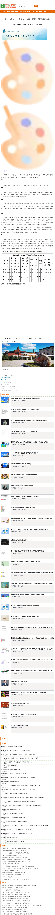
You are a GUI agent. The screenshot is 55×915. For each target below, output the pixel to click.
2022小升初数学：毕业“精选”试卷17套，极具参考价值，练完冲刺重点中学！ (21, 868)
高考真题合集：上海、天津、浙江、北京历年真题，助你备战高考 (28, 692)
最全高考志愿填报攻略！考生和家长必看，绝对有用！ (25, 496)
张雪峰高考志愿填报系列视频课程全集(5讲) (22, 485)
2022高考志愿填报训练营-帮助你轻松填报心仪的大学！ (25, 409)
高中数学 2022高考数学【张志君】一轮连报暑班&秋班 (25, 562)
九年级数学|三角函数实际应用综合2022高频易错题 (14, 857)
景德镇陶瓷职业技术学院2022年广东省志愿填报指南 (15, 896)
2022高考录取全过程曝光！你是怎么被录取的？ (14, 911)
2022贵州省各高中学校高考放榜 (9, 766)
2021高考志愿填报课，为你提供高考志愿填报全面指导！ (26, 398)
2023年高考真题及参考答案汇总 (9, 837)
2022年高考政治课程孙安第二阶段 (20, 703)
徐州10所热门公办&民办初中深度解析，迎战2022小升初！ (16, 861)
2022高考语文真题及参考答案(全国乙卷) (11, 746)
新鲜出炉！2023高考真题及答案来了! (10, 770)
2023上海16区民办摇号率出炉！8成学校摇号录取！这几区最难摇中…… (19, 777)
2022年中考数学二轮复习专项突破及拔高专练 (13, 874)
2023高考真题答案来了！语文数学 (10, 781)
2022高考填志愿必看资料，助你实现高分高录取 (23, 507)
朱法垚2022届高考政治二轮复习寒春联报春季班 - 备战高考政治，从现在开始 (31, 518)
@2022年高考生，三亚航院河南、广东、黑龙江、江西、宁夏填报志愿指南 (21, 905)
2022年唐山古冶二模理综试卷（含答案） (12, 855)
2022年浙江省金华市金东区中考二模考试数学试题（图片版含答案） (19, 866)
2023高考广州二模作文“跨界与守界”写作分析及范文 (14, 773)
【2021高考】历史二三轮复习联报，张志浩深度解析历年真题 (27, 551)
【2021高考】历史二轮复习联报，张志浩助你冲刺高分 (25, 616)
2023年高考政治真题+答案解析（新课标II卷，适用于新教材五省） (18, 829)
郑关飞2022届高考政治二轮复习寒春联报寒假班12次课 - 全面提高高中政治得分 (32, 572)
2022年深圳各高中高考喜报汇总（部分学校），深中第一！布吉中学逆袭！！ (20, 758)
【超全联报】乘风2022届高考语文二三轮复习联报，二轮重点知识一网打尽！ (31, 627)
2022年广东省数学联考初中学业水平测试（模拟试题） (15, 853)
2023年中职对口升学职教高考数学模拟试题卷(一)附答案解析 (16, 833)
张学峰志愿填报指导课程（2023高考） (21, 464)
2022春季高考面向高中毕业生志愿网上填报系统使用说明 (16, 903)
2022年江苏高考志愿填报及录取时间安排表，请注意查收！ (17, 892)
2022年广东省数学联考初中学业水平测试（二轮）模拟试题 (17, 859)
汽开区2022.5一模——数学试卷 (10, 870)
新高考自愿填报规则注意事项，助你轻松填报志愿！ (25, 431)
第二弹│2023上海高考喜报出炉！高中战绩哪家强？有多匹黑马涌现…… (19, 801)
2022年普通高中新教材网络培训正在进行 (11, 809)
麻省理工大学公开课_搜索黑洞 (19, 540)
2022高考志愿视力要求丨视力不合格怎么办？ (13, 907)
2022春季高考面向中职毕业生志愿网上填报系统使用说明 (16, 901)
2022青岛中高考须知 (7, 877)
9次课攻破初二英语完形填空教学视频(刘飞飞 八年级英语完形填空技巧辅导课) (32, 583)
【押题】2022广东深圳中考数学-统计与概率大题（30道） (16, 848)
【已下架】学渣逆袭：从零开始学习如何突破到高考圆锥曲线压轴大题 (29, 529)
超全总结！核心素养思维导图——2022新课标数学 (14, 821)
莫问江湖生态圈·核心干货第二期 (19, 725)
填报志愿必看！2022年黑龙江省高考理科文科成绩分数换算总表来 (18, 885)
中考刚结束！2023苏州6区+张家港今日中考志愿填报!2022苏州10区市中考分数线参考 (22, 797)
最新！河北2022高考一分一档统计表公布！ (13, 887)
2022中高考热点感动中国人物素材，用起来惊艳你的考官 (15, 750)
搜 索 (36, 5)
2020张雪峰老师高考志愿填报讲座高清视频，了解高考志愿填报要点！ (30, 420)
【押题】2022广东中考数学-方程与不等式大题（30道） (16, 879)
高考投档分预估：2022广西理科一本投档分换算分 (14, 894)
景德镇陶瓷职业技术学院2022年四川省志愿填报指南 (15, 898)
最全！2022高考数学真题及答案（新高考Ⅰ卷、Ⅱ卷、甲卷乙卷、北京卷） (19, 754)
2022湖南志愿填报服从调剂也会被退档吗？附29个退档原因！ (17, 914)
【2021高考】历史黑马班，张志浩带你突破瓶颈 (23, 714)
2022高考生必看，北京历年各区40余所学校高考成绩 (14, 817)
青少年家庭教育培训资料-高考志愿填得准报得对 (24, 474)
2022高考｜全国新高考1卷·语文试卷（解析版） (13, 841)
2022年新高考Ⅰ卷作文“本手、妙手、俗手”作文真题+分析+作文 (16, 762)
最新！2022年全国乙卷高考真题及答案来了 (12, 813)
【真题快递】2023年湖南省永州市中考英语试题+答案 (14, 793)
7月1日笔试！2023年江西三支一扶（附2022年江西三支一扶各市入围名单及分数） (22, 805)
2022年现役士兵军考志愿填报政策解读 (11, 890)
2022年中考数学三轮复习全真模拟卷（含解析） (14, 872)
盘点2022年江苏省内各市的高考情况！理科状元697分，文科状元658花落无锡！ (21, 785)
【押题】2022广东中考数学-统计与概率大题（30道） (15, 850)
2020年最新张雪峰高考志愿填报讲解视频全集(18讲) (25, 453)
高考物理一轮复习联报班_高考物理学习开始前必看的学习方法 (27, 594)
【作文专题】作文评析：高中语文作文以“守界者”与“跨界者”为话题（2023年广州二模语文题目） (25, 825)
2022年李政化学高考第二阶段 (19, 681)
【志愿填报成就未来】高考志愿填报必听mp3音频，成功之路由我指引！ (30, 442)
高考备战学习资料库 (37, 24)
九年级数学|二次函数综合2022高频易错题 (12, 864)
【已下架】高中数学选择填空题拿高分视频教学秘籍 (25, 605)
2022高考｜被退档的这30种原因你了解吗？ (13, 909)
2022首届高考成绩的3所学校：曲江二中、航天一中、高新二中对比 (18, 789)
